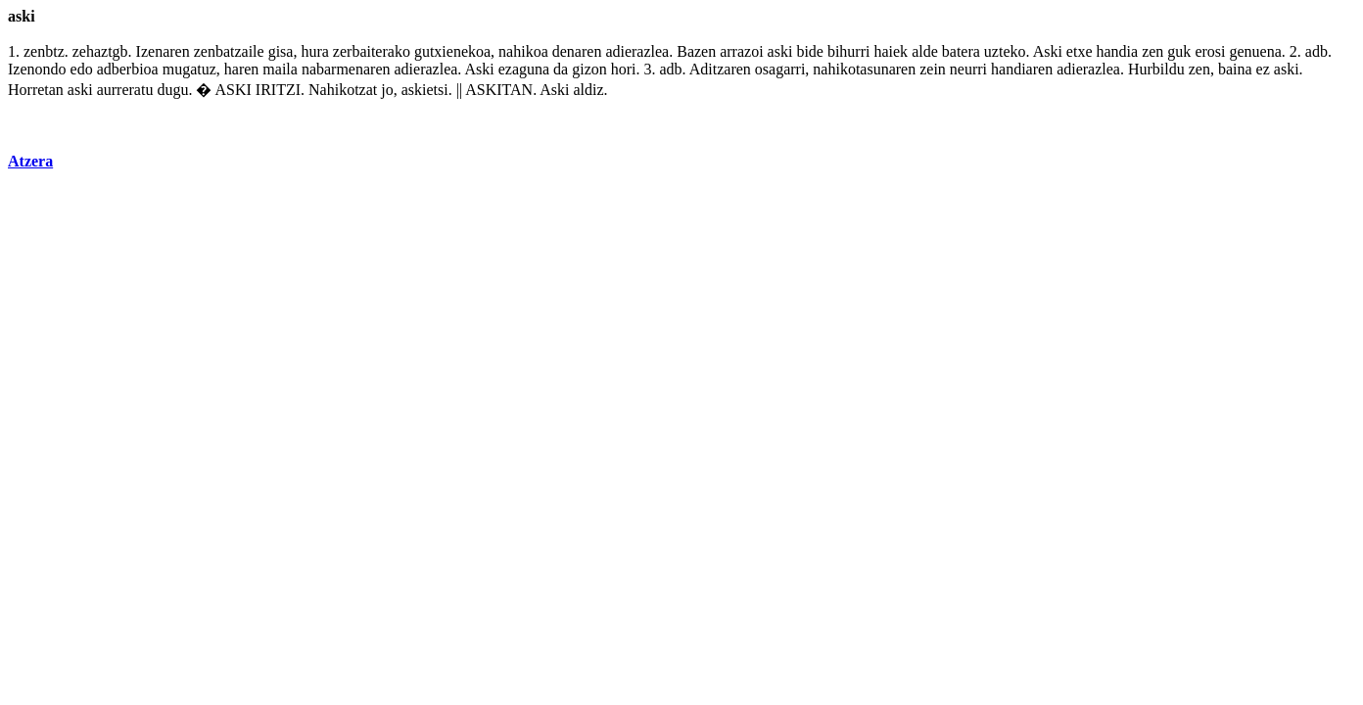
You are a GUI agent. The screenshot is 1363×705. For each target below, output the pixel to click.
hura (314, 51)
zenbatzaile (229, 51)
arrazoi (741, 51)
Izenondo (37, 69)
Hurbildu (1156, 69)
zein (932, 69)
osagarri (780, 69)
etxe (1079, 51)
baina (1235, 69)
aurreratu (125, 89)
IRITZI (278, 89)
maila (280, 69)
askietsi (424, 89)
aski (780, 51)
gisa (281, 51)
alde (925, 51)
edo (81, 69)
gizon (589, 69)
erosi (1210, 51)
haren (241, 69)
